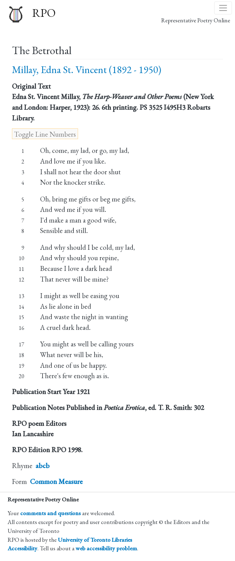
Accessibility (22, 548)
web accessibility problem (106, 548)
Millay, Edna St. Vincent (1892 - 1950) (86, 69)
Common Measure (56, 481)
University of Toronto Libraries (95, 540)
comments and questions (50, 513)
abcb (42, 465)
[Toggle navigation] (223, 8)
